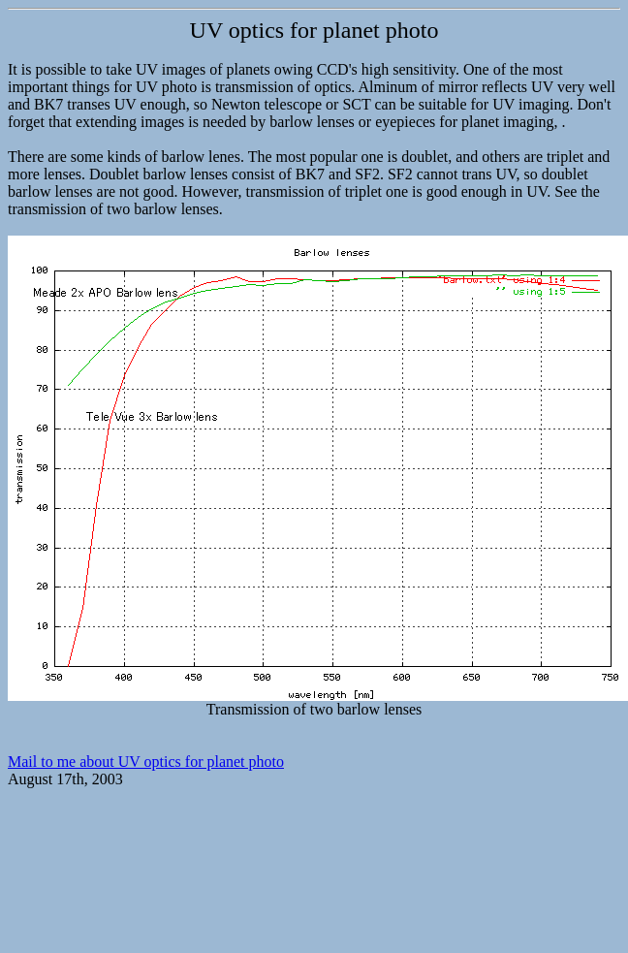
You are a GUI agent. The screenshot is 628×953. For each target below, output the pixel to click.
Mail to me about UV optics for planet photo (146, 761)
